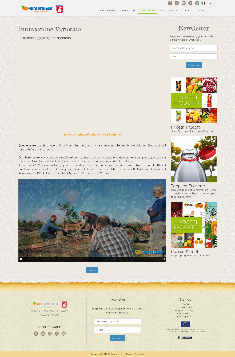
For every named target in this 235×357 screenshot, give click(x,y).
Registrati (193, 65)
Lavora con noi (185, 307)
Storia (185, 303)
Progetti (148, 10)
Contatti (202, 10)
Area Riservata (185, 313)
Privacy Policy (185, 316)
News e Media (169, 10)
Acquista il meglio (185, 310)
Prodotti (128, 10)
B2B (187, 10)
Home (92, 270)
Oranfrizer (107, 10)
